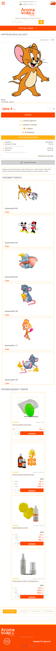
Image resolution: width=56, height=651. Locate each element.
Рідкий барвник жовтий (19, 528)
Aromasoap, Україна (7, 102)
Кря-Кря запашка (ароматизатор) (23, 474)
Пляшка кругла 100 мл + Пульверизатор (25, 581)
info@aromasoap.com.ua (29, 1)
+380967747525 (27, 4)
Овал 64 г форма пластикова (21, 424)
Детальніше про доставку (45, 156)
